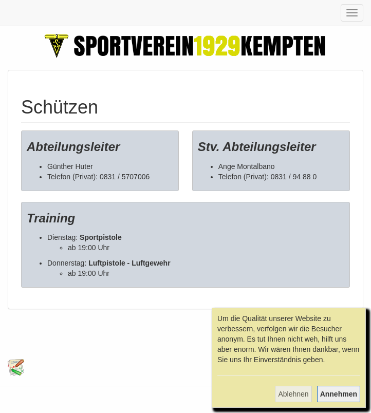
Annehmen (338, 394)
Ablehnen (293, 394)
